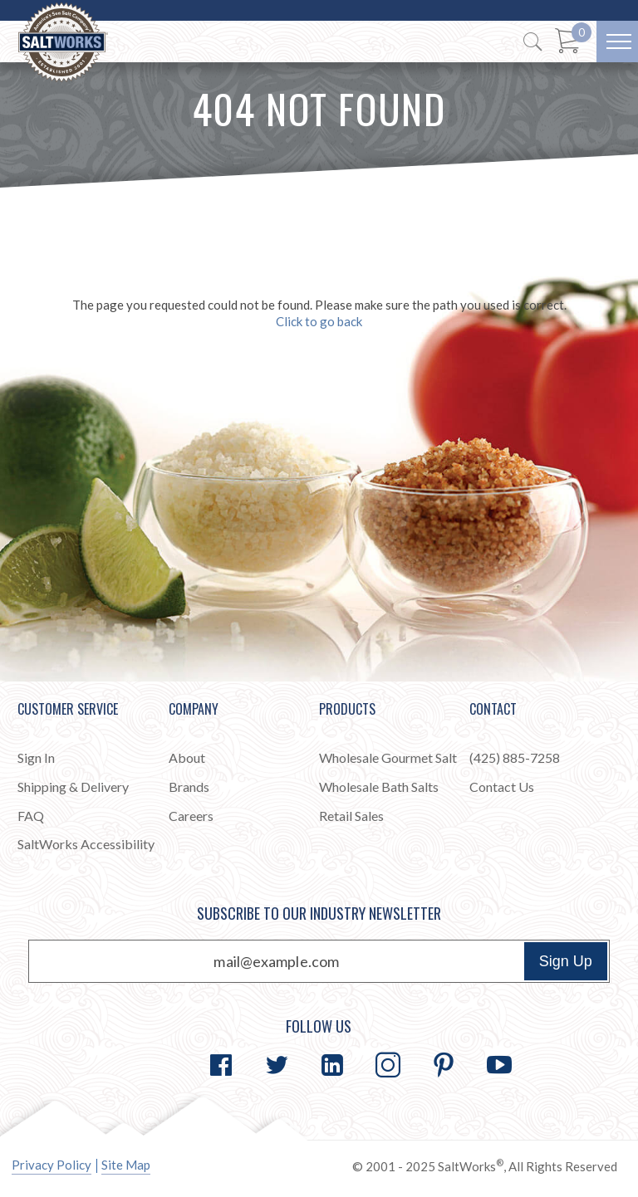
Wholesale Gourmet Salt (388, 757)
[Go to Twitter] (276, 1065)
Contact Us (501, 786)
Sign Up (565, 961)
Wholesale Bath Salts (379, 786)
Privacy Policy (51, 1164)
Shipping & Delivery (73, 786)
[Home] (63, 43)
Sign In (36, 757)
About (187, 757)
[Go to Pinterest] (443, 1065)
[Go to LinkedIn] (332, 1065)
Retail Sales (351, 815)
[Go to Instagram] (387, 1065)
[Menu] (617, 41)
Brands (189, 786)
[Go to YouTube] (499, 1065)
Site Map (125, 1164)
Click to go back (319, 321)
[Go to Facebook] (221, 1065)
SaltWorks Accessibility (86, 844)
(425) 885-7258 (514, 757)
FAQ (30, 815)
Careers (191, 815)
